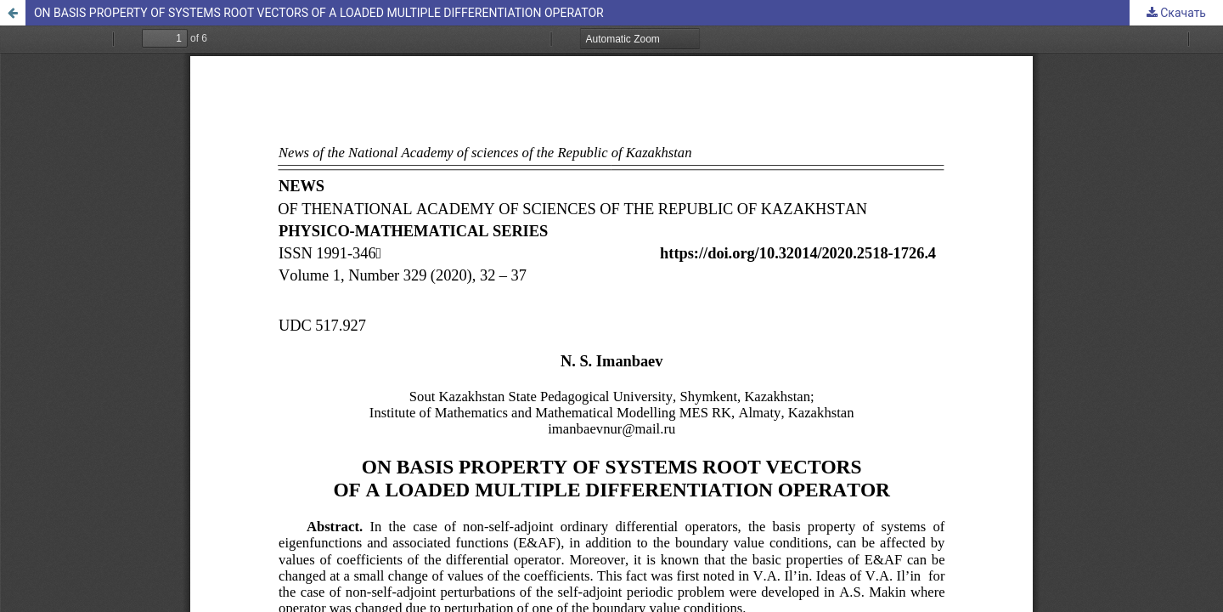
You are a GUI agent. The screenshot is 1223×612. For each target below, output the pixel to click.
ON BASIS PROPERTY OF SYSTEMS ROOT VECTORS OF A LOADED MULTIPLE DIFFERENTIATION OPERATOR (319, 13)
